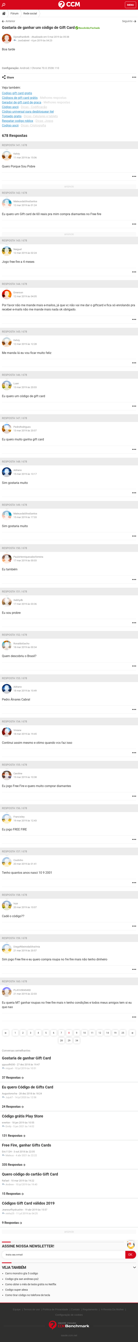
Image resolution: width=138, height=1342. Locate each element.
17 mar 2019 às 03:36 (25, 603)
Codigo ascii (10, 125)
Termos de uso (31, 1309)
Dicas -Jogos (44, 121)
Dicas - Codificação (34, 107)
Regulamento (90, 1309)
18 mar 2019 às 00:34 (25, 647)
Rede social (30, 13)
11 (92, 1033)
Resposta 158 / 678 (14, 894)
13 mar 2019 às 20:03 (25, 387)
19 (115, 1033)
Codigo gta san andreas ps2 (22, 1278)
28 (61, 1040)
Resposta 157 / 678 (14, 851)
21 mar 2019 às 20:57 (25, 950)
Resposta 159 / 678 (14, 938)
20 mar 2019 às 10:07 (25, 907)
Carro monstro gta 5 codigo (21, 1273)
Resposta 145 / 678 (14, 331)
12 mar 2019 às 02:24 (25, 252)
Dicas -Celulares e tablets (41, 116)
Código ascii (10, 107)
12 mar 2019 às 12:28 (25, 344)
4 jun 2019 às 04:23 (41, 40)
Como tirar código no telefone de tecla (27, 1295)
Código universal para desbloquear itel (28, 111)
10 (84, 1033)
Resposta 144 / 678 (14, 283)
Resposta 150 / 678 (14, 548)
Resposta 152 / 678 (14, 634)
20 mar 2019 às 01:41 (25, 863)
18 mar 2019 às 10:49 (25, 690)
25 (122, 1033)
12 (99, 1033)
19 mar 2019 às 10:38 (25, 777)
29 (69, 1040)
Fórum (14, 13)
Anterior (10, 21)
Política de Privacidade (55, 1309)
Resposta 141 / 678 (14, 145)
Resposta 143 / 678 (14, 240)
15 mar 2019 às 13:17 (25, 474)
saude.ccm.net (69, 1335)
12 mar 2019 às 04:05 (25, 296)
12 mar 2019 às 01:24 (25, 205)
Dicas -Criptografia (33, 125)
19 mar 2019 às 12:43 (25, 820)
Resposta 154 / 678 (14, 721)
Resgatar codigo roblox (17, 121)
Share (10, 77)
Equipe (17, 1309)
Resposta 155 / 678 (14, 764)
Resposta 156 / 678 (14, 808)
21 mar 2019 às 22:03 (25, 993)
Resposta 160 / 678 (14, 981)
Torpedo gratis (11, 116)
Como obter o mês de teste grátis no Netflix (30, 1284)
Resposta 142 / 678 (14, 192)
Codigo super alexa (16, 1289)
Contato (75, 1309)
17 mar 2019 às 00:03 (25, 560)
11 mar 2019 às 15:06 (25, 157)
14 (107, 1033)
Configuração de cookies (69, 1314)
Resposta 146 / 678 (14, 374)
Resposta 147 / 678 (14, 418)
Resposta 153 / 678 (14, 678)
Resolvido (84, 28)
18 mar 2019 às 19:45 (25, 733)
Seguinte (127, 21)
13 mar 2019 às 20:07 (25, 430)
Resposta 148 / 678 (14, 461)
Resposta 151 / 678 (14, 591)
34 (76, 1040)
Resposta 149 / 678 (14, 504)
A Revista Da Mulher (112, 1309)
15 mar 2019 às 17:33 (25, 517)
